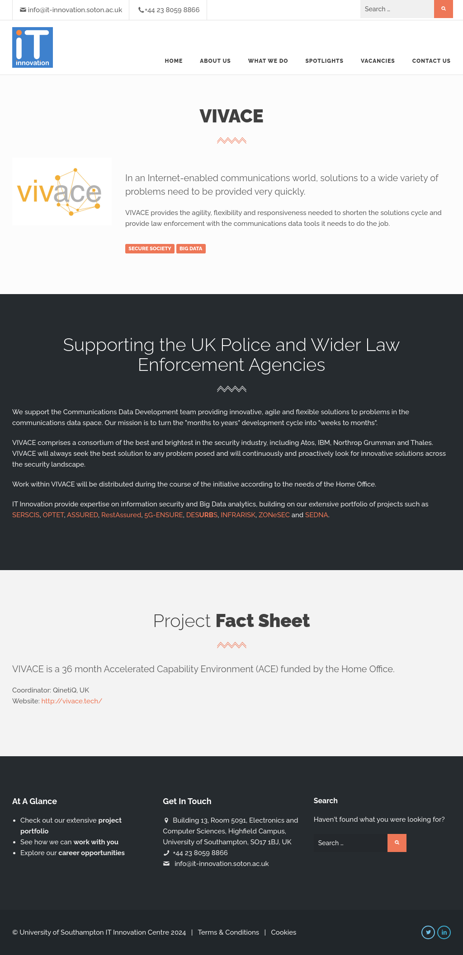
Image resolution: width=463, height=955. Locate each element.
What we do (268, 61)
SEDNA (316, 515)
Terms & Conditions (228, 932)
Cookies (283, 932)
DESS (202, 515)
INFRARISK (238, 515)
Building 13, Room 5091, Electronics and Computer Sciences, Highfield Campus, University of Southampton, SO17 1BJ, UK (230, 831)
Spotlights (324, 61)
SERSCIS (25, 515)
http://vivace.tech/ (72, 701)
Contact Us (431, 61)
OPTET (53, 515)
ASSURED (82, 515)
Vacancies (378, 61)
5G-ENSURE (163, 515)
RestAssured (121, 515)
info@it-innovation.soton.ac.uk (75, 10)
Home (174, 61)
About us (215, 61)
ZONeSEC (274, 515)
